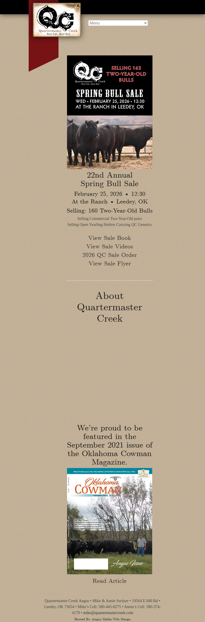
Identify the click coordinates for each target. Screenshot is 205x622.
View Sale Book (109, 237)
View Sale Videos (109, 246)
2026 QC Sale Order (109, 254)
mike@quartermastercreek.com (108, 613)
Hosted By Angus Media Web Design (102, 618)
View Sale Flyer (110, 263)
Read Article (109, 576)
